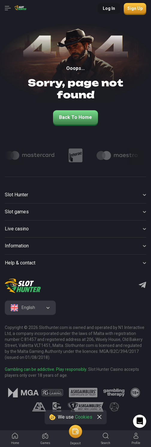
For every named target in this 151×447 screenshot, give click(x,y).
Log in (109, 8)
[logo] (23, 285)
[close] (99, 417)
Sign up (135, 8)
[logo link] (52, 392)
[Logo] (30, 155)
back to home (75, 117)
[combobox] (30, 308)
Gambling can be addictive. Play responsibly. (46, 369)
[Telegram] (142, 285)
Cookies (83, 417)
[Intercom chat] (139, 421)
